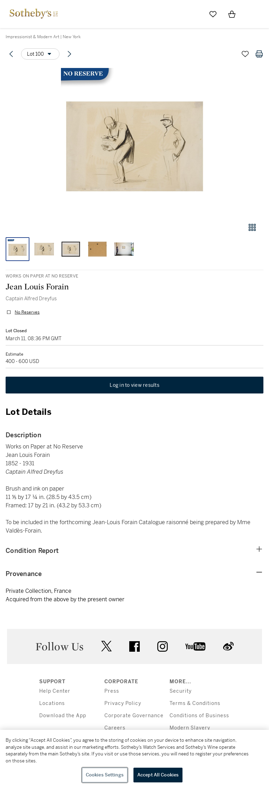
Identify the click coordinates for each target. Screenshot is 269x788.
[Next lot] (69, 54)
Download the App (62, 716)
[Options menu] (40, 54)
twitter (106, 646)
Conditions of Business (199, 716)
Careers (114, 728)
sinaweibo (228, 646)
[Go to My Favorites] (212, 14)
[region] (134, 759)
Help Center (54, 691)
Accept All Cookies (158, 775)
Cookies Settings (105, 775)
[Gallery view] (252, 227)
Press (111, 691)
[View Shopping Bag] (232, 14)
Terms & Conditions (195, 703)
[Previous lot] (11, 54)
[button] (134, 141)
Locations (52, 703)
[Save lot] (245, 54)
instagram (162, 646)
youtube (195, 646)
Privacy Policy (122, 703)
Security (181, 691)
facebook (134, 646)
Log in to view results (134, 385)
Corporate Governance (134, 716)
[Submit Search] (194, 14)
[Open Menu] (250, 14)
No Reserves (27, 312)
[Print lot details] (259, 54)
